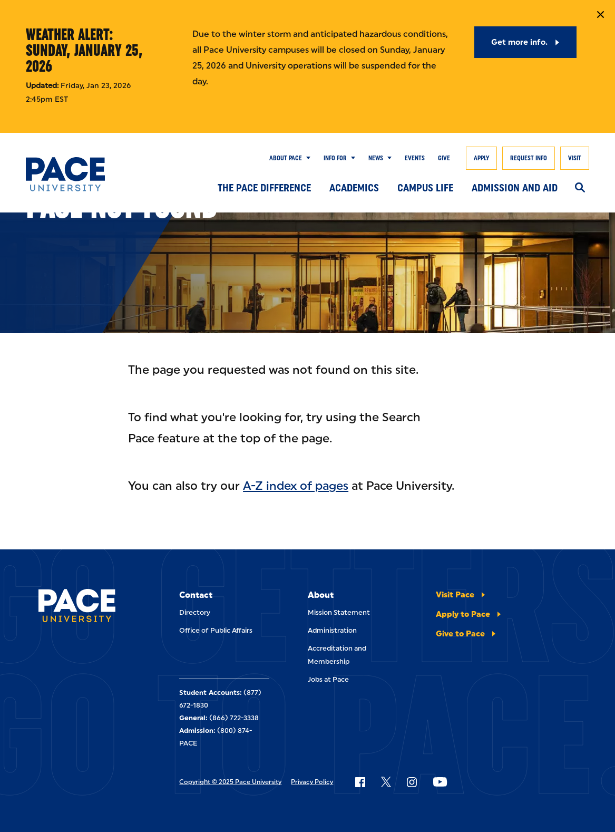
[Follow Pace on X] (386, 782)
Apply (481, 158)
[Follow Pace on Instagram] (411, 782)
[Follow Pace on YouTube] (440, 782)
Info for (335, 158)
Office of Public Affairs (215, 630)
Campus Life (425, 187)
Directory (194, 612)
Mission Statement (339, 612)
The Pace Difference (264, 187)
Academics (354, 187)
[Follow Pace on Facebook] (360, 782)
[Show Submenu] (306, 158)
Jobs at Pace (328, 679)
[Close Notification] (600, 14)
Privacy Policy (312, 782)
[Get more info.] (525, 42)
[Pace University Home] (65, 174)
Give (444, 158)
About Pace (285, 158)
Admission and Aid (515, 187)
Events (415, 158)
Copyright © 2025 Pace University (230, 782)
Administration (332, 630)
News (375, 158)
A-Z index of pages (295, 486)
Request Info (528, 158)
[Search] (580, 188)
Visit (574, 158)
